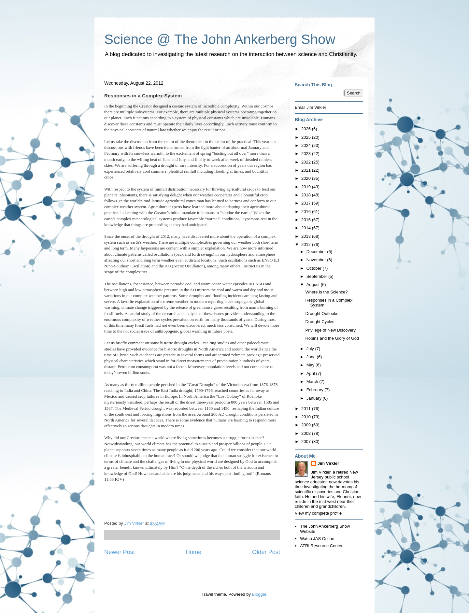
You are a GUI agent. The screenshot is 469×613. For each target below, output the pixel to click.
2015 (306, 219)
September (317, 276)
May (311, 365)
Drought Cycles (319, 321)
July (310, 348)
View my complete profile (318, 513)
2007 (306, 441)
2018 (306, 194)
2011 (306, 408)
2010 (306, 416)
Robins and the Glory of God (332, 338)
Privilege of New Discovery (330, 330)
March (313, 381)
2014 (306, 227)
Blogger (259, 594)
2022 (306, 162)
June (311, 356)
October (314, 268)
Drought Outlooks (321, 313)
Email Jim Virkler (310, 107)
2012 (306, 244)
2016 (306, 211)
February (315, 389)
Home (194, 552)
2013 (306, 236)
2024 (306, 145)
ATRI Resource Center (321, 545)
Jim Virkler (328, 463)
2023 (306, 153)
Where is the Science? (326, 292)
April (311, 373)
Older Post (266, 552)
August (313, 284)
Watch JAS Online (317, 538)
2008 (306, 433)
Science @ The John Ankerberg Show (219, 39)
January (314, 398)
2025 (306, 137)
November (316, 259)
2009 (306, 424)
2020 (306, 178)
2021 (306, 170)
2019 (306, 186)
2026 (306, 128)
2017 (306, 203)
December (316, 251)
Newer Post (119, 552)
